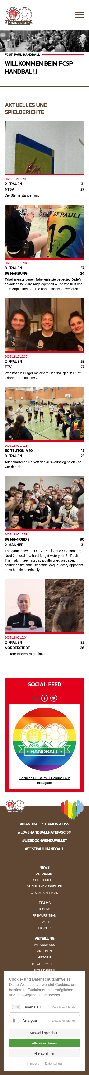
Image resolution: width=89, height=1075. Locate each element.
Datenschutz (53, 1063)
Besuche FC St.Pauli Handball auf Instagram (44, 746)
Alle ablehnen (44, 1053)
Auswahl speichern (45, 1033)
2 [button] (41, 74)
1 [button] (34, 74)
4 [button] (55, 74)
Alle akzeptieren (44, 1043)
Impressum (34, 1063)
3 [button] (48, 74)
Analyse (29, 1021)
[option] (44, 54)
